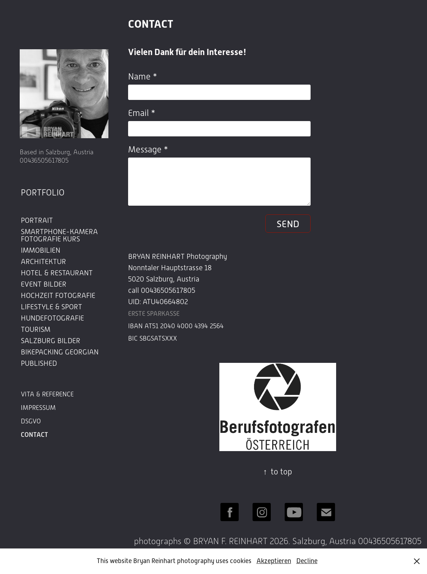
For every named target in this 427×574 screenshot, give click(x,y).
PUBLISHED (39, 363)
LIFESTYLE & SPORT (51, 307)
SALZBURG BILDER (50, 341)
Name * (142, 76)
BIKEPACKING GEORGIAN (60, 352)
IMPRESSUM (38, 407)
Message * (148, 149)
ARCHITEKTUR (43, 261)
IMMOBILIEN (40, 250)
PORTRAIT (37, 220)
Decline (307, 561)
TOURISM (35, 329)
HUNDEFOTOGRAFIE (52, 318)
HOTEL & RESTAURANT (57, 273)
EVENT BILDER (43, 284)
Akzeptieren (274, 561)
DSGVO (31, 421)
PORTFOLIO (43, 192)
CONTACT (34, 434)
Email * (141, 113)
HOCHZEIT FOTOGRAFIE (58, 295)
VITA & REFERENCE (47, 394)
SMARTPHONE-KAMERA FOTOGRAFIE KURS (59, 235)
